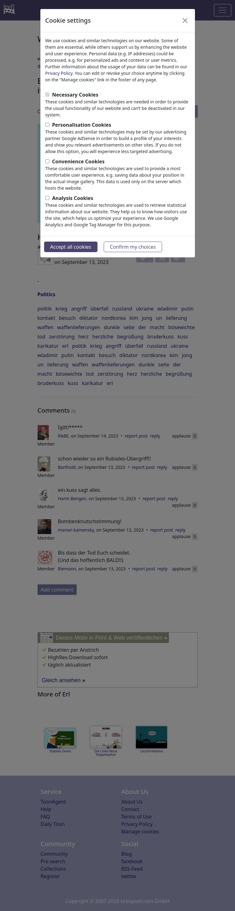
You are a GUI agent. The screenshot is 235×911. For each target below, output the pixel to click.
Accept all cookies (70, 246)
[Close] (185, 20)
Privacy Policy (59, 73)
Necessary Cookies (75, 94)
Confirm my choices (133, 246)
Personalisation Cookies (81, 124)
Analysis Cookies (72, 198)
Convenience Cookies (78, 161)
